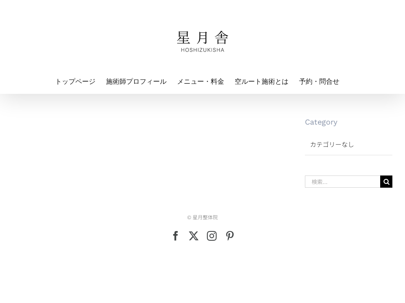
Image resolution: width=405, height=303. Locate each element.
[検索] (386, 181)
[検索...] (342, 181)
